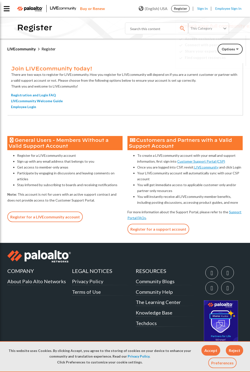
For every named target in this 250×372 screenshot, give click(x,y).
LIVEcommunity (21, 48)
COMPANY (20, 271)
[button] (210, 350)
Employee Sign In (228, 8)
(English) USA (153, 8)
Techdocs (146, 323)
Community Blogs (155, 281)
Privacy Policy (138, 356)
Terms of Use (86, 292)
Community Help (154, 292)
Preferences (222, 363)
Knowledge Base (154, 313)
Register (180, 8)
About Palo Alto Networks (36, 281)
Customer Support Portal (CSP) (201, 161)
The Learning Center (158, 302)
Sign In (202, 8)
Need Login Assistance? (221, 61)
